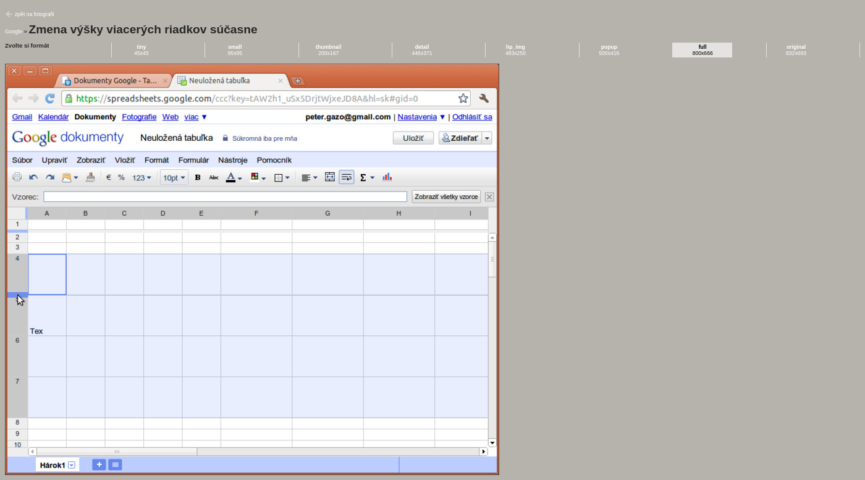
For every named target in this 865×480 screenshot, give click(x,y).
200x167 (328, 50)
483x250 (515, 50)
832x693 (796, 50)
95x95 (235, 50)
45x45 (141, 50)
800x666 (703, 50)
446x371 (422, 50)
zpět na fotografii (34, 14)
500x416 (609, 50)
